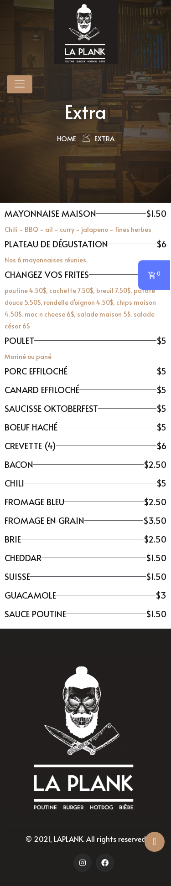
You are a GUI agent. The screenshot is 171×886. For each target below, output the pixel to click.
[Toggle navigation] (19, 84)
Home (66, 138)
